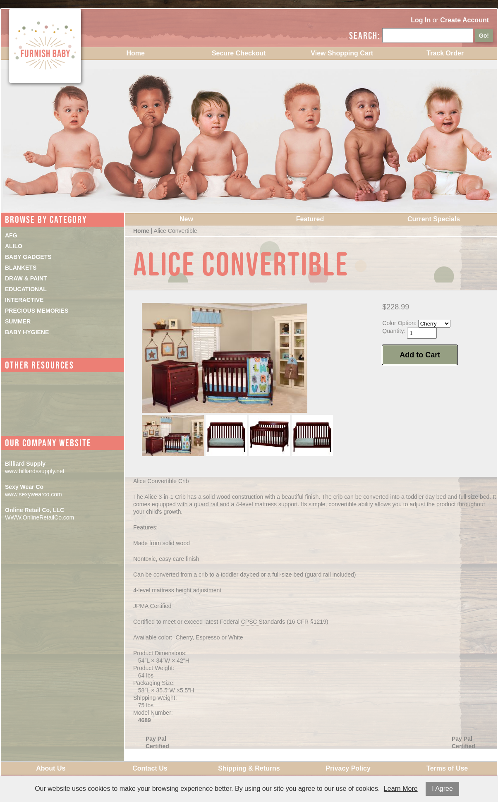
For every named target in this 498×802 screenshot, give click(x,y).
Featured (310, 219)
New (186, 219)
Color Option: (399, 323)
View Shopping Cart (342, 53)
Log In (421, 20)
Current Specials (433, 219)
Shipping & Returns (249, 768)
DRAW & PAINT (26, 278)
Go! (484, 35)
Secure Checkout (239, 53)
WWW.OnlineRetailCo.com (39, 517)
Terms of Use (447, 768)
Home (136, 53)
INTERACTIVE (24, 300)
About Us (50, 768)
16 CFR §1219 (307, 621)
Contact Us (149, 768)
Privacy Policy (348, 768)
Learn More (401, 788)
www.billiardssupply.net (35, 471)
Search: (365, 35)
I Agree (442, 788)
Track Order (445, 53)
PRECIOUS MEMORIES (36, 310)
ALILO (13, 246)
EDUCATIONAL (26, 289)
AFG (11, 235)
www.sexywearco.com (33, 494)
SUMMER (18, 321)
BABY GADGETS (28, 257)
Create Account (464, 20)
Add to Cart (420, 355)
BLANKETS (20, 267)
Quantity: (393, 331)
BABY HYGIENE (27, 332)
